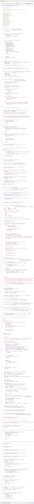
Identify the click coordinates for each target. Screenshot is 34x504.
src (22, 3)
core (24, 3)
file (16, 5)
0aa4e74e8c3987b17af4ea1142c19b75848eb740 (12, 3)
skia (1, 3)
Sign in (32, 1)
